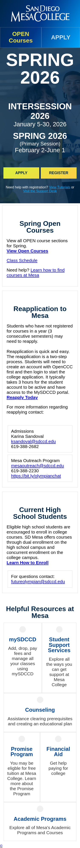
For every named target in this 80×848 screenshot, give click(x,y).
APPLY (60, 37)
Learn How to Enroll (27, 562)
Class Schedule (22, 260)
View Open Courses (27, 250)
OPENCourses (21, 37)
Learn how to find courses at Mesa (36, 272)
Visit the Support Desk (40, 191)
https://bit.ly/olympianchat (36, 475)
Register (58, 173)
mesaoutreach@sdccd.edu (37, 465)
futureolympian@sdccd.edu (38, 581)
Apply (21, 173)
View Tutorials (59, 187)
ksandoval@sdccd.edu (33, 441)
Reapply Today (22, 397)
